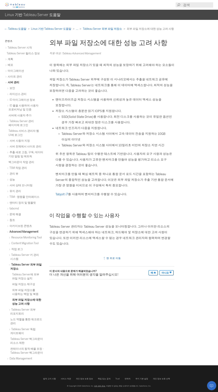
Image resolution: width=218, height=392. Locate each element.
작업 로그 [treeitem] (16, 249)
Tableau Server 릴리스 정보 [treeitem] (23, 53)
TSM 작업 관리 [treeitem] (17, 167)
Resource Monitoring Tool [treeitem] (26, 237)
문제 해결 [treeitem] (14, 214)
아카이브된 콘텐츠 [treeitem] (20, 225)
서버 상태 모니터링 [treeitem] (20, 185)
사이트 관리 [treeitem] (14, 76)
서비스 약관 (66, 379)
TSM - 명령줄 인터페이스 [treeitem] (23, 196)
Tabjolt (61, 194)
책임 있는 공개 (104, 379)
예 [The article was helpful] (153, 272)
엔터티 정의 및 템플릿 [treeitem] (22, 202)
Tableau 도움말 (16, 28)
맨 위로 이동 (112, 258)
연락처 (127, 379)
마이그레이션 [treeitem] (15, 70)
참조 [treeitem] (11, 220)
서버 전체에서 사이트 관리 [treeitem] (24, 146)
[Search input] (198, 5)
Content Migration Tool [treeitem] (24, 243)
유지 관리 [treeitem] (14, 191)
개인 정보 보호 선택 (161, 379)
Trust (117, 379)
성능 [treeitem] (11, 179)
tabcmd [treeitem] (13, 208)
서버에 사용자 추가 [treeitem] (19, 115)
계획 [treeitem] (10, 59)
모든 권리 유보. (100, 386)
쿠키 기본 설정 (141, 379)
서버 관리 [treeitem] (13, 82)
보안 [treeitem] (11, 88)
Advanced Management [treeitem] (23, 231)
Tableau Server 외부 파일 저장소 (103, 28)
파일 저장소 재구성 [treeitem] (23, 284)
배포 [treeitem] (10, 64)
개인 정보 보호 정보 (84, 379)
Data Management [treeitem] (20, 358)
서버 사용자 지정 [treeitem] (19, 140)
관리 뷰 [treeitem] (13, 173)
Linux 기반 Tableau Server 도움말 (51, 28)
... (77, 28)
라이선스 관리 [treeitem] (17, 94)
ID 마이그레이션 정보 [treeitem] (21, 99)
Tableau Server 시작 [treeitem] (19, 47)
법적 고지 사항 (49, 379)
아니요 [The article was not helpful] (167, 272)
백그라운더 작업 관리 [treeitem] (21, 162)
